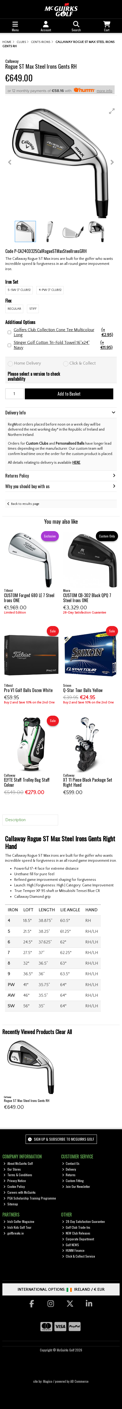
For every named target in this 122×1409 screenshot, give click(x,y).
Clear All (63, 1032)
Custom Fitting (73, 1180)
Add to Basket (69, 394)
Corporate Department (78, 1239)
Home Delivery (27, 363)
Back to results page (25, 504)
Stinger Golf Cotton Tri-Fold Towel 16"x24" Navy (65, 345)
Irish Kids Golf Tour (17, 1227)
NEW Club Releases (76, 1233)
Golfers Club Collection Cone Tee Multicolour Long (65, 332)
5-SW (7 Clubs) (19, 290)
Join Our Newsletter (76, 1186)
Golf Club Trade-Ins (76, 1227)
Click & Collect (82, 363)
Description (15, 819)
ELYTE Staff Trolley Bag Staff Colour (27, 782)
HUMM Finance (73, 1250)
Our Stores (12, 1169)
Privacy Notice (14, 1180)
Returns (69, 1174)
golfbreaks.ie (13, 1233)
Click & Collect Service (78, 1256)
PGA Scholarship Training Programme (29, 1198)
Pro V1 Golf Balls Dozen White (28, 690)
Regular (14, 308)
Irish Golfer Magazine (18, 1221)
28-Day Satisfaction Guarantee (83, 1221)
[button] (112, 111)
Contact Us (71, 1163)
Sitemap (10, 1204)
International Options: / (61, 1289)
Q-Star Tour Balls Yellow (82, 690)
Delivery (69, 1169)
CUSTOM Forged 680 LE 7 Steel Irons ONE (29, 597)
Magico (47, 1381)
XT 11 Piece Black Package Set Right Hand (87, 782)
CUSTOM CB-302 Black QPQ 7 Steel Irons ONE (87, 597)
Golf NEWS (70, 1244)
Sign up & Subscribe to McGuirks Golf (61, 1139)
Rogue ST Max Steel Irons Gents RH (26, 1100)
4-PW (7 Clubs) (50, 290)
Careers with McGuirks (19, 1192)
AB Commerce (79, 1381)
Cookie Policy (14, 1186)
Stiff (33, 308)
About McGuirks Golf (18, 1163)
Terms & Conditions (17, 1174)
